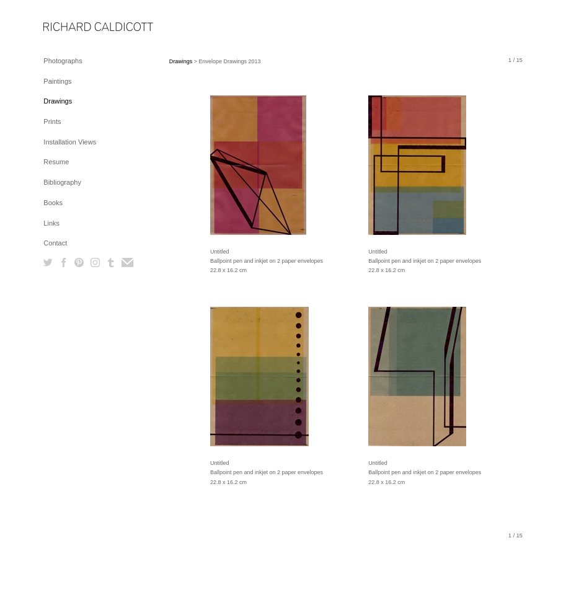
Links (51, 223)
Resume (56, 161)
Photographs (62, 60)
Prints (52, 121)
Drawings (57, 101)
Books (53, 202)
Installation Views (69, 142)
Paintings (57, 81)
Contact (55, 243)
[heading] (74, 27)
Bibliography (62, 182)
